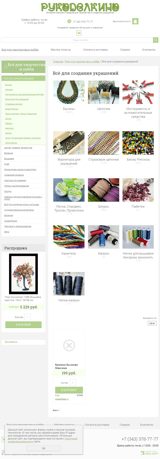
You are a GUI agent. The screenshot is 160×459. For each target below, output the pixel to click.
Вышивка (9, 158)
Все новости (11, 341)
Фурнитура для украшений (17, 99)
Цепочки (9, 89)
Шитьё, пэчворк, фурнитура (18, 147)
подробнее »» (62, 399)
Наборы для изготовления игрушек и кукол (23, 197)
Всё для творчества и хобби (20, 49)
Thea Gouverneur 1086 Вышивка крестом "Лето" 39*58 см (23, 299)
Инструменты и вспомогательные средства (24, 94)
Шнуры (8, 118)
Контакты (148, 49)
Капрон (8, 133)
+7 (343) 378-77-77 (140, 439)
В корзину (23, 324)
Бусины (8, 84)
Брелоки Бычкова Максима (66, 366)
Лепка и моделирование (16, 185)
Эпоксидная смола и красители (20, 169)
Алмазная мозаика (14, 174)
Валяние (8, 215)
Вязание (8, 153)
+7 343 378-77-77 (83, 21)
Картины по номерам (15, 180)
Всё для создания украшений (19, 78)
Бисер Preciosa (11, 109)
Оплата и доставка (95, 49)
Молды (8, 191)
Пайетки (8, 123)
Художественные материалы (19, 209)
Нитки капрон (11, 142)
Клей (6, 163)
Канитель (9, 128)
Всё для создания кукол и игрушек (21, 204)
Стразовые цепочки (13, 104)
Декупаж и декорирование (17, 226)
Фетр (6, 231)
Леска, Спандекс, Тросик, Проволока (21, 113)
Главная (58, 61)
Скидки (125, 49)
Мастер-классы (61, 49)
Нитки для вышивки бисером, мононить (23, 138)
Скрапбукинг (10, 220)
